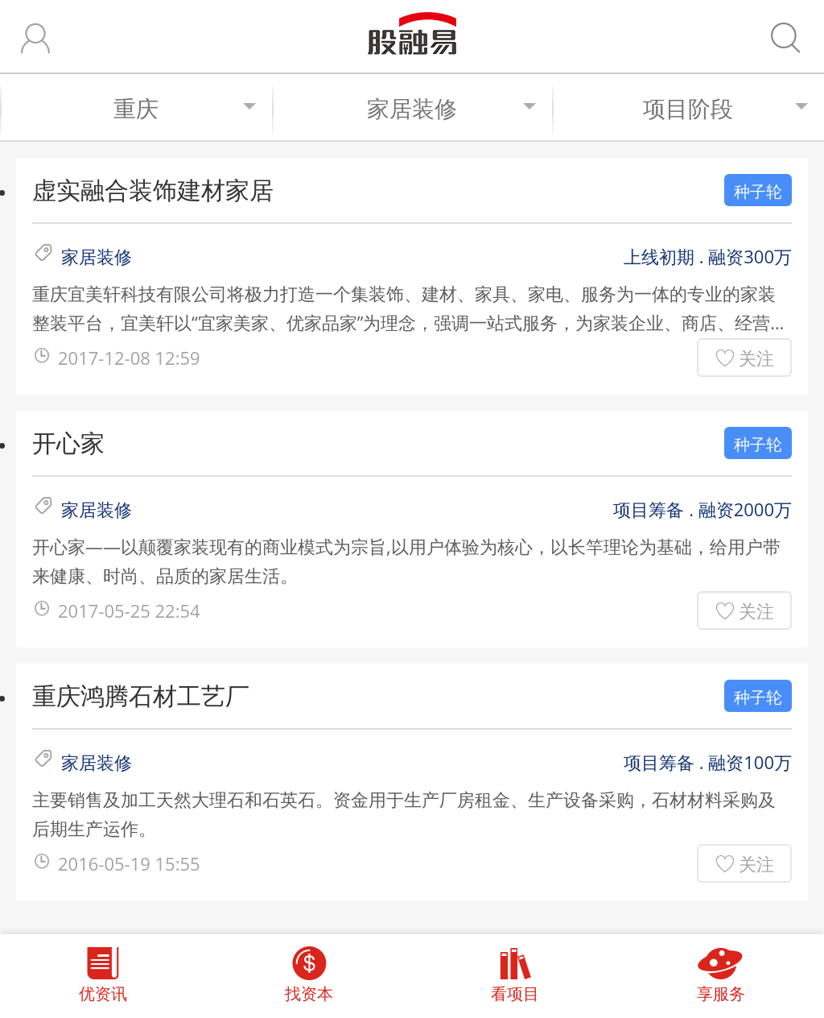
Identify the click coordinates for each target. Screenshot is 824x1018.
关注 (756, 358)
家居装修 (451, 108)
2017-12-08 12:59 (129, 358)
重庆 (184, 108)
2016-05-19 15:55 (129, 863)
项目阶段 (725, 108)
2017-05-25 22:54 (129, 610)
